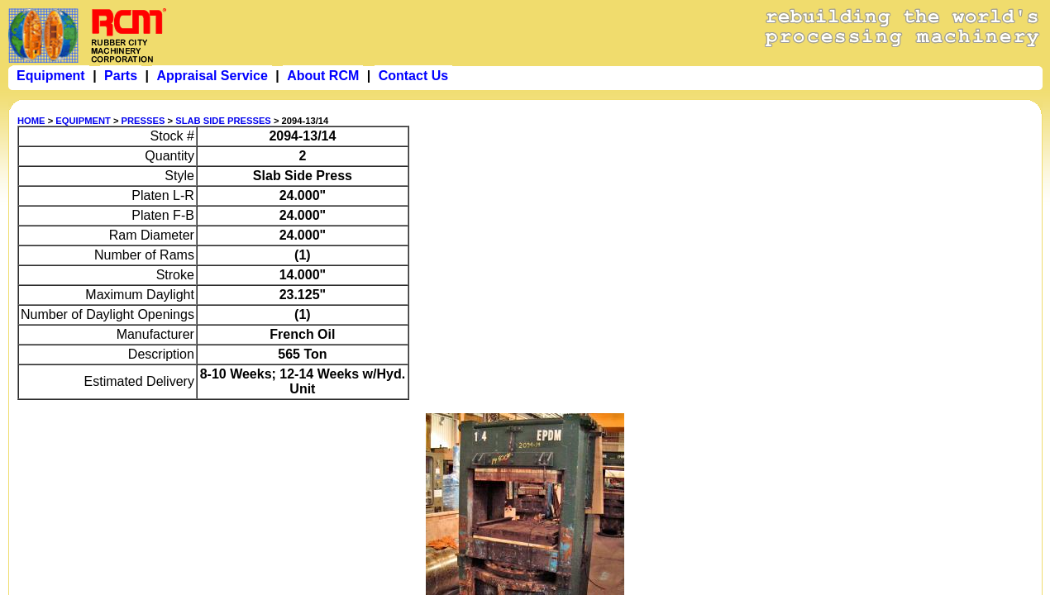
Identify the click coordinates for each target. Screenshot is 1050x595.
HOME (31, 121)
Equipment (51, 76)
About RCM (323, 76)
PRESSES (143, 121)
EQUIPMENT (83, 121)
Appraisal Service (211, 76)
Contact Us (413, 76)
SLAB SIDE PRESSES (223, 121)
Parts (120, 76)
